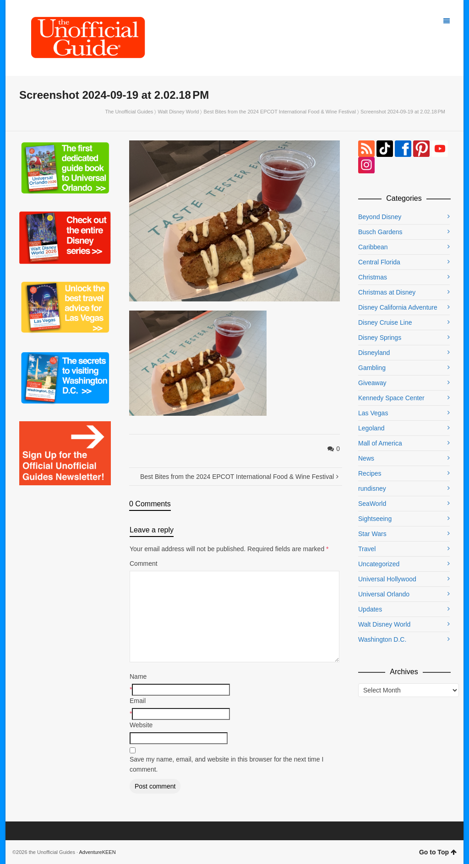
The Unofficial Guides (129, 111)
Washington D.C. (382, 639)
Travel (367, 549)
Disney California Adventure (397, 307)
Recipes (370, 473)
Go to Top (438, 852)
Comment (144, 563)
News (366, 458)
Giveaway (372, 382)
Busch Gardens (380, 232)
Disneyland (374, 352)
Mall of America (380, 443)
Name (138, 676)
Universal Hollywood (387, 579)
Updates (370, 609)
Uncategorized (378, 564)
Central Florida (379, 262)
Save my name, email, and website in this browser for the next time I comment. (226, 764)
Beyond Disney (379, 216)
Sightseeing (375, 518)
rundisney (372, 488)
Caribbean (373, 247)
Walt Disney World (178, 111)
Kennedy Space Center (391, 398)
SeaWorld (372, 503)
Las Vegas (373, 413)
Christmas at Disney (386, 292)
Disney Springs (379, 337)
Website (141, 725)
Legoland (371, 428)
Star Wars (372, 533)
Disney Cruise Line (385, 322)
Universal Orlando (383, 594)
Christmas (372, 277)
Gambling (372, 367)
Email (138, 700)
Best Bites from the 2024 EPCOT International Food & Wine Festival (279, 111)
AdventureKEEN (97, 852)
